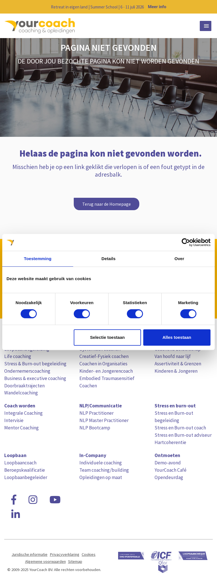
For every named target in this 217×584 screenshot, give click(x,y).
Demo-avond (168, 463)
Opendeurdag (169, 477)
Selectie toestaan (107, 337)
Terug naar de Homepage (106, 204)
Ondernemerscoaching (27, 371)
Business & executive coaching (35, 378)
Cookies (89, 554)
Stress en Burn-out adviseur (183, 435)
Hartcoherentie (170, 442)
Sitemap (75, 561)
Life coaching (17, 356)
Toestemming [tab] (38, 258)
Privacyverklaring (64, 554)
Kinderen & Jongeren (176, 371)
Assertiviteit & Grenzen (178, 364)
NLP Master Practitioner (104, 420)
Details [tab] (108, 258)
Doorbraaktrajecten (24, 386)
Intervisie (13, 420)
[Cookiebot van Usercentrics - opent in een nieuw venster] (186, 242)
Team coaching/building (104, 470)
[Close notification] (208, 6)
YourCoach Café (170, 470)
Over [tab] (179, 258)
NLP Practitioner (96, 413)
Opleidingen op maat (100, 477)
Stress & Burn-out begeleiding (35, 364)
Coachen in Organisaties (103, 364)
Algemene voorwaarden (45, 561)
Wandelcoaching (21, 393)
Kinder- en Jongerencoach (106, 371)
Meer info (157, 6)
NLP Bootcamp (94, 428)
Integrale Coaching (23, 413)
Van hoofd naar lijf (173, 356)
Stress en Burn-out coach (180, 428)
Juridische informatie (29, 554)
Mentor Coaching (21, 428)
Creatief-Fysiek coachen (104, 356)
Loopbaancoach (20, 463)
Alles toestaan (176, 337)
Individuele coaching (100, 463)
